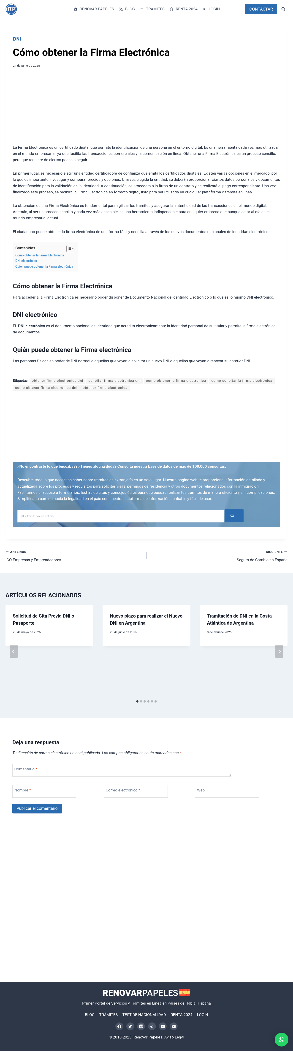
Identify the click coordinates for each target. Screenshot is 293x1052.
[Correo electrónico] (174, 1027)
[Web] (231, 792)
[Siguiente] (279, 652)
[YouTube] (163, 1027)
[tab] (137, 702)
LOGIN (211, 9)
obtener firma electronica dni (57, 381)
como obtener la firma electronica (176, 381)
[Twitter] (130, 1027)
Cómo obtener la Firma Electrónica (39, 255)
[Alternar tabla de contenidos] (68, 249)
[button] (281, 1040)
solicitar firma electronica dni (114, 381)
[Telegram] (152, 1027)
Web (201, 791)
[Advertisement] (146, 108)
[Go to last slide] (14, 652)
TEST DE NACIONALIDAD (144, 1015)
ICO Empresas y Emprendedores (74, 556)
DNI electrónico (26, 261)
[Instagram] (141, 1027)
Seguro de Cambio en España (219, 556)
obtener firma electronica (105, 388)
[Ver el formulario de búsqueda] (283, 9)
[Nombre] (48, 792)
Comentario (25, 769)
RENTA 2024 (183, 9)
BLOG (127, 9)
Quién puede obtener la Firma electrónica (44, 266)
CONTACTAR (261, 9)
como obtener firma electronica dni (46, 388)
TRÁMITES (152, 9)
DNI (17, 39)
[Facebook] (119, 1027)
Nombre (22, 791)
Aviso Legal (174, 1038)
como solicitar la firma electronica (241, 381)
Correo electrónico (123, 791)
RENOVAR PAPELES (93, 9)
